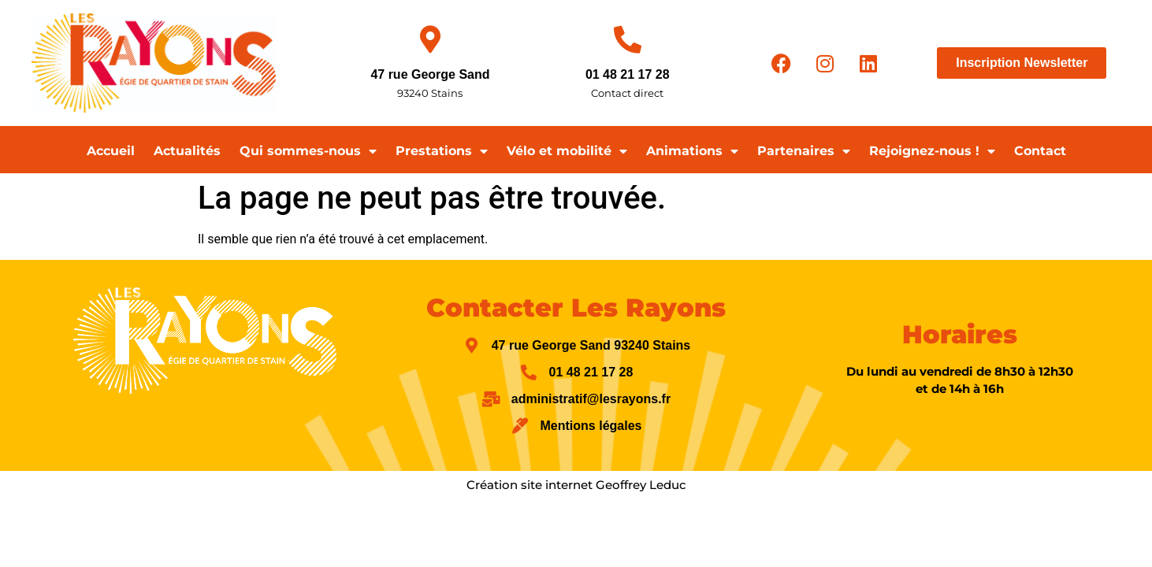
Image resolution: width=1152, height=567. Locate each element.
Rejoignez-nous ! (932, 151)
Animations (692, 151)
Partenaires (803, 151)
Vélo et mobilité (567, 151)
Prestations (442, 151)
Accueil (111, 150)
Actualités (187, 150)
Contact (1040, 150)
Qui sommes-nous (308, 151)
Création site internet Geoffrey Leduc (576, 484)
